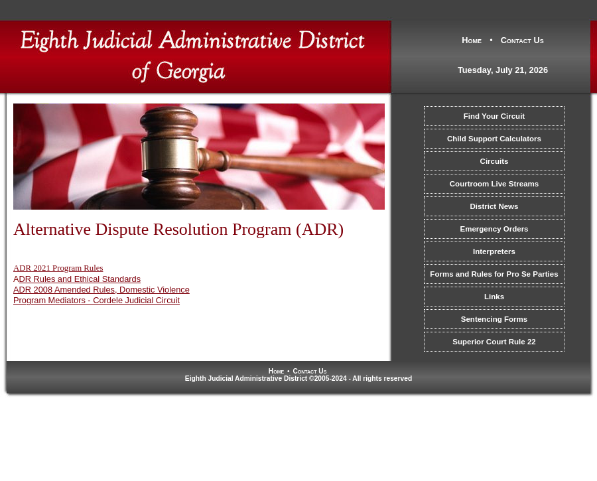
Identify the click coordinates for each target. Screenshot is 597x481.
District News (494, 206)
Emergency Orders (494, 229)
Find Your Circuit (494, 116)
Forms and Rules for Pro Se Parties (494, 274)
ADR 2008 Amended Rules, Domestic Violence (101, 290)
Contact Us (522, 40)
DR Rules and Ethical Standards (80, 279)
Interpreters (494, 251)
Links (494, 297)
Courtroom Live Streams (494, 184)
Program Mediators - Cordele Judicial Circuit (96, 300)
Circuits (494, 161)
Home (472, 40)
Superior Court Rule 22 (493, 342)
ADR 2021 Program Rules (58, 268)
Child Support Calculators (494, 139)
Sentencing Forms (494, 319)
